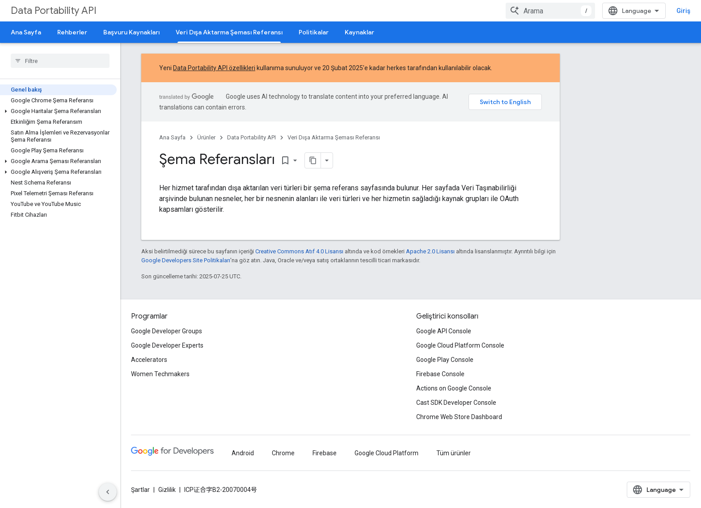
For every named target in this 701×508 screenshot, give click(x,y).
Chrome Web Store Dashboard (459, 416)
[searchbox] (60, 61)
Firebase (324, 453)
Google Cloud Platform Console (460, 345)
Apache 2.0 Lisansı (430, 251)
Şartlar (140, 489)
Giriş (683, 10)
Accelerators (149, 359)
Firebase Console (440, 374)
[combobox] (550, 11)
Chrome (283, 453)
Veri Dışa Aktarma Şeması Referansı (333, 137)
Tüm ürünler (453, 453)
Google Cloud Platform (386, 453)
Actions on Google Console (453, 388)
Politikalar (314, 32)
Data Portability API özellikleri (214, 67)
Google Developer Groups (166, 331)
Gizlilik (167, 489)
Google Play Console (444, 359)
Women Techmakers (160, 374)
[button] (58, 111)
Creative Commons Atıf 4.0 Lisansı (299, 251)
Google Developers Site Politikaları (185, 260)
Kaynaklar (359, 32)
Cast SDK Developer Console (456, 402)
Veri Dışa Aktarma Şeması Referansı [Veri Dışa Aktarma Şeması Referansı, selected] (229, 32)
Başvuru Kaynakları (131, 32)
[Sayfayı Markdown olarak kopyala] (313, 160)
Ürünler (206, 137)
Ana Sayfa (26, 32)
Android (243, 453)
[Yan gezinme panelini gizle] (108, 492)
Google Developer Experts (167, 345)
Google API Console (443, 331)
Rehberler (72, 32)
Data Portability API (54, 10)
